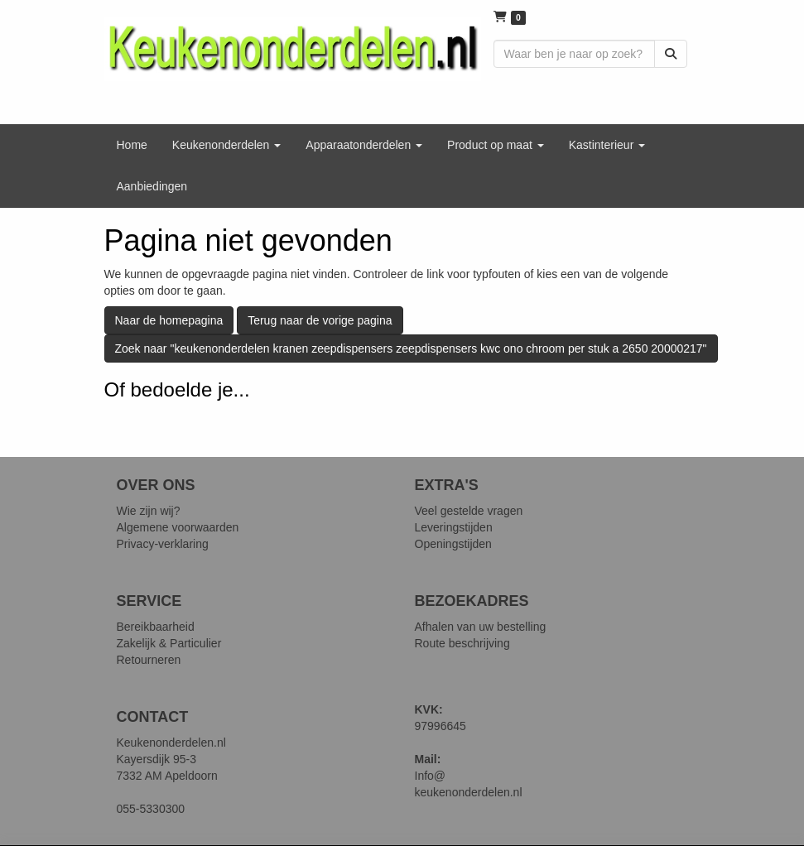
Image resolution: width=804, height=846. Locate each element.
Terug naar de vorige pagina (320, 320)
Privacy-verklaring (163, 543)
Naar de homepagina (169, 320)
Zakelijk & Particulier (169, 643)
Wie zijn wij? (149, 510)
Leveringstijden (454, 527)
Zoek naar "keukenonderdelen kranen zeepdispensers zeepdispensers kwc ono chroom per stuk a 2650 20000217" (411, 348)
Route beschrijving (462, 643)
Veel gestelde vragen (469, 510)
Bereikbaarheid (156, 626)
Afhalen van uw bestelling (480, 626)
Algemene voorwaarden (178, 527)
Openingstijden (453, 543)
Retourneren (149, 659)
